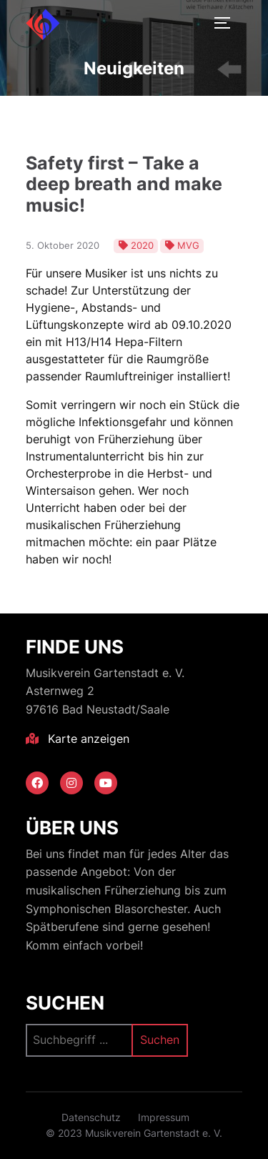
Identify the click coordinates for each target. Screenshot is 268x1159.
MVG (188, 245)
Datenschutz (91, 1117)
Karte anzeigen (77, 738)
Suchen (65, 1003)
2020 (142, 245)
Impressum (163, 1117)
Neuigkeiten (134, 68)
